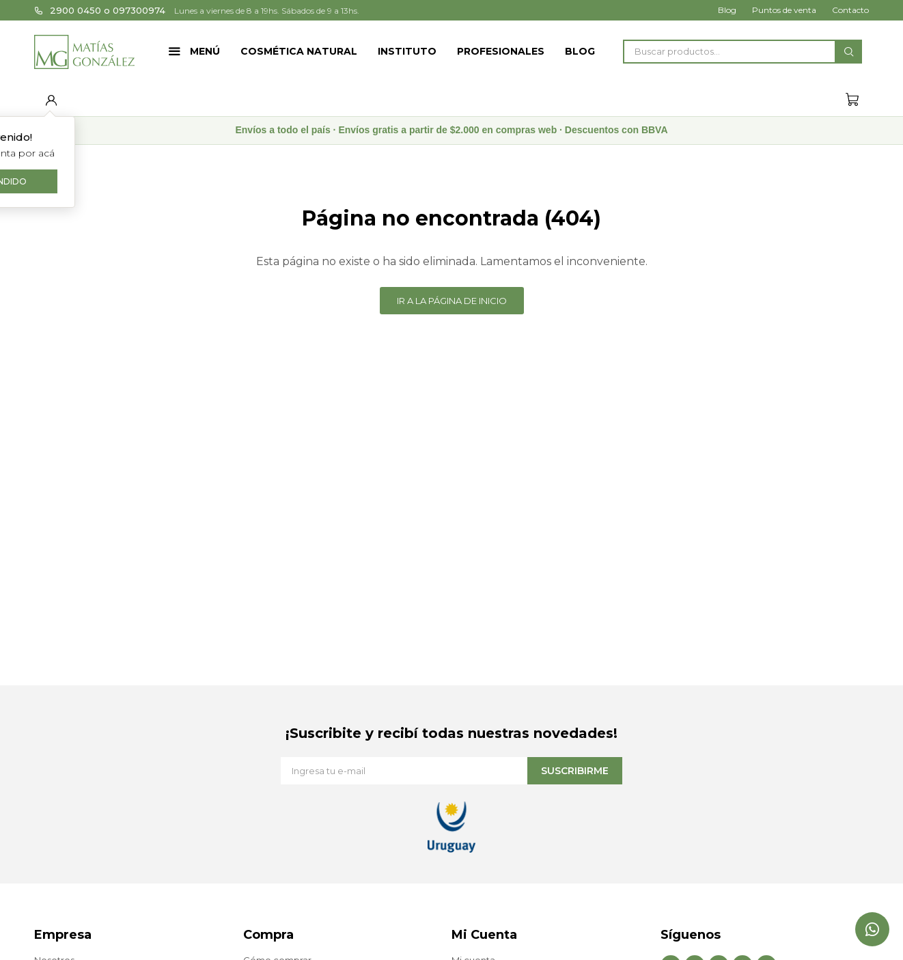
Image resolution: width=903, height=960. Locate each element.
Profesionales (500, 51)
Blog (580, 51)
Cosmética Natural (298, 51)
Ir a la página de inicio (452, 300)
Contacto (850, 10)
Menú (205, 51)
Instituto (407, 51)
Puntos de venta (784, 10)
